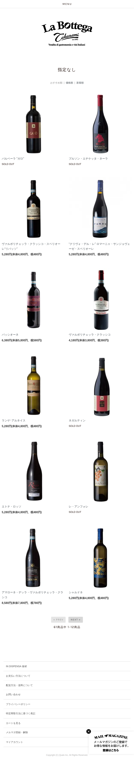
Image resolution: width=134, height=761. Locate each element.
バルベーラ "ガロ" (13, 158)
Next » (76, 619)
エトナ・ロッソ (11, 506)
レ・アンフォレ (78, 506)
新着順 (80, 82)
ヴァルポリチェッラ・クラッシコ (90, 334)
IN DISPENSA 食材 (16, 666)
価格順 (69, 82)
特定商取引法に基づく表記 (20, 713)
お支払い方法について (18, 675)
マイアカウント (14, 742)
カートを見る (13, 723)
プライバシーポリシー (18, 704)
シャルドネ (76, 592)
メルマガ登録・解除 (17, 732)
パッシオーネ (10, 334)
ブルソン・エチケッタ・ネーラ (88, 158)
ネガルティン (77, 420)
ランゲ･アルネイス (13, 420)
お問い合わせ (13, 694)
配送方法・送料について (19, 685)
